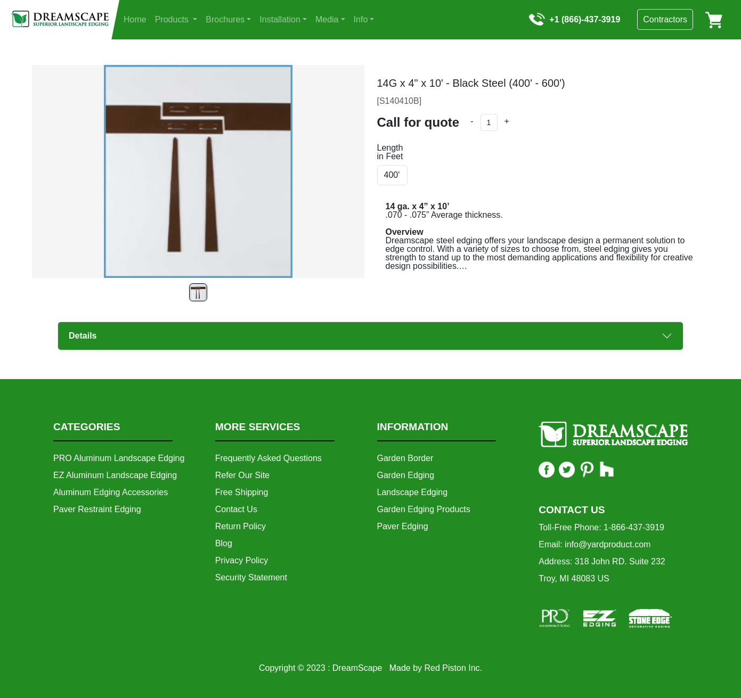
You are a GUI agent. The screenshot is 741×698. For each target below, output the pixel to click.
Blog (223, 543)
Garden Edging (406, 475)
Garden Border (405, 458)
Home (135, 19)
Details (82, 335)
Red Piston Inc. (454, 667)
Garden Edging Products (423, 509)
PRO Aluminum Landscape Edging (118, 458)
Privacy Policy (241, 560)
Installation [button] (279, 19)
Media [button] (327, 19)
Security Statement (251, 577)
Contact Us (236, 509)
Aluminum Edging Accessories (110, 492)
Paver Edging (402, 526)
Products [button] (173, 19)
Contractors (665, 19)
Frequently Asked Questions (268, 458)
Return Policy (240, 526)
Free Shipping (241, 492)
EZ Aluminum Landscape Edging (115, 475)
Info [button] (361, 19)
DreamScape (357, 667)
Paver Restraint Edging (97, 509)
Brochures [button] (225, 19)
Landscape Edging (412, 492)
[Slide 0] (198, 292)
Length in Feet (390, 152)
